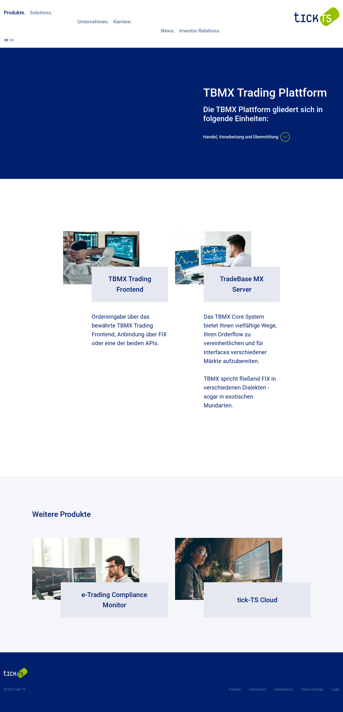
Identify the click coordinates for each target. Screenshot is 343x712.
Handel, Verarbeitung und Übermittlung (246, 137)
